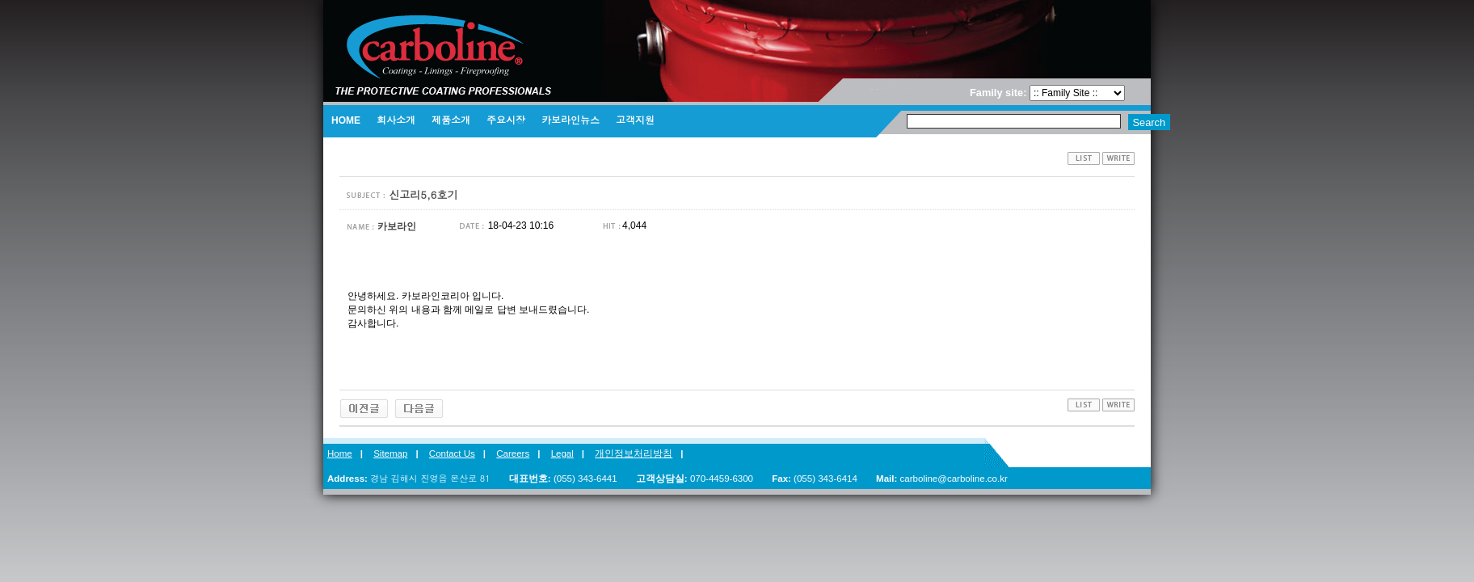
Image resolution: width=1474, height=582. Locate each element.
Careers (512, 453)
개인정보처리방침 (633, 453)
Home (339, 453)
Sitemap (390, 453)
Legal (562, 453)
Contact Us (452, 453)
